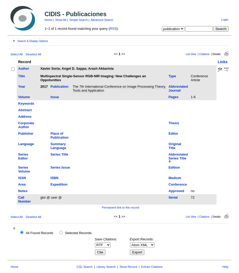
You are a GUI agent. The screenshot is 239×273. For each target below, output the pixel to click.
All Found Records (39, 233)
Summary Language (58, 146)
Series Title (59, 154)
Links (223, 62)
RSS (113, 29)
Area (21, 184)
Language (26, 144)
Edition (174, 167)
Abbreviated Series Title (178, 156)
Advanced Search (102, 19)
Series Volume (24, 169)
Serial (173, 197)
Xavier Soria (50, 68)
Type (172, 76)
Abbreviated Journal (178, 88)
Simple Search (78, 19)
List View (191, 54)
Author (23, 68)
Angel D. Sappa (74, 68)
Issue (54, 97)
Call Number (24, 199)
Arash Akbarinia (101, 68)
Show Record (128, 266)
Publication (59, 86)
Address (24, 116)
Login (224, 19)
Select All (16, 54)
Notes (22, 191)
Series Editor (23, 156)
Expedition (58, 184)
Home (48, 19)
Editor (173, 133)
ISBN (54, 178)
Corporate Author (26, 125)
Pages (174, 97)
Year (21, 86)
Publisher (25, 133)
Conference (178, 184)
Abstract (25, 110)
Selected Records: (79, 233)
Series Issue (60, 167)
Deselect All (33, 54)
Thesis (174, 123)
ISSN (22, 178)
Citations (204, 54)
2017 (44, 86)
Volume (24, 97)
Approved (176, 191)
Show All (60, 19)
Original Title (175, 146)
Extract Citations (151, 266)
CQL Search (85, 266)
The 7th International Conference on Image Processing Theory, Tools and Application (119, 88)
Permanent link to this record (120, 207)
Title (21, 76)
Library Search (106, 266)
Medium (175, 178)
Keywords (26, 103)
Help (226, 266)
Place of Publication (59, 135)
